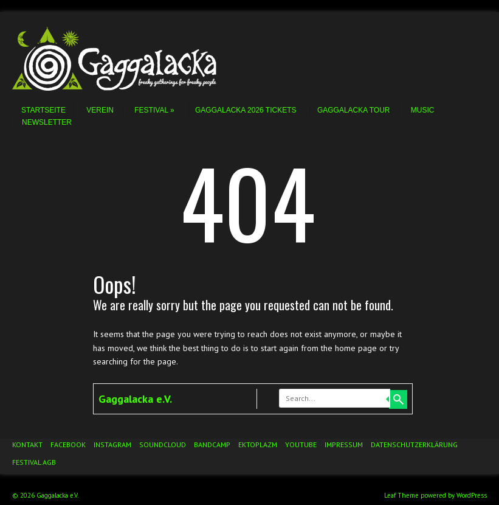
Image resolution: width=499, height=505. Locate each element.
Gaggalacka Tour (353, 110)
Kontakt (27, 444)
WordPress (471, 495)
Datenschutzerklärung (414, 444)
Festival (154, 110)
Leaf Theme (401, 495)
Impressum (344, 444)
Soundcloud (162, 444)
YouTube (301, 444)
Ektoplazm (257, 444)
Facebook (68, 444)
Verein (100, 110)
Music (423, 110)
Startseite (43, 110)
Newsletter (47, 122)
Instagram (112, 444)
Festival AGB (34, 462)
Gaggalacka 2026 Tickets (246, 110)
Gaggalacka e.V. (135, 399)
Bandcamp (212, 444)
